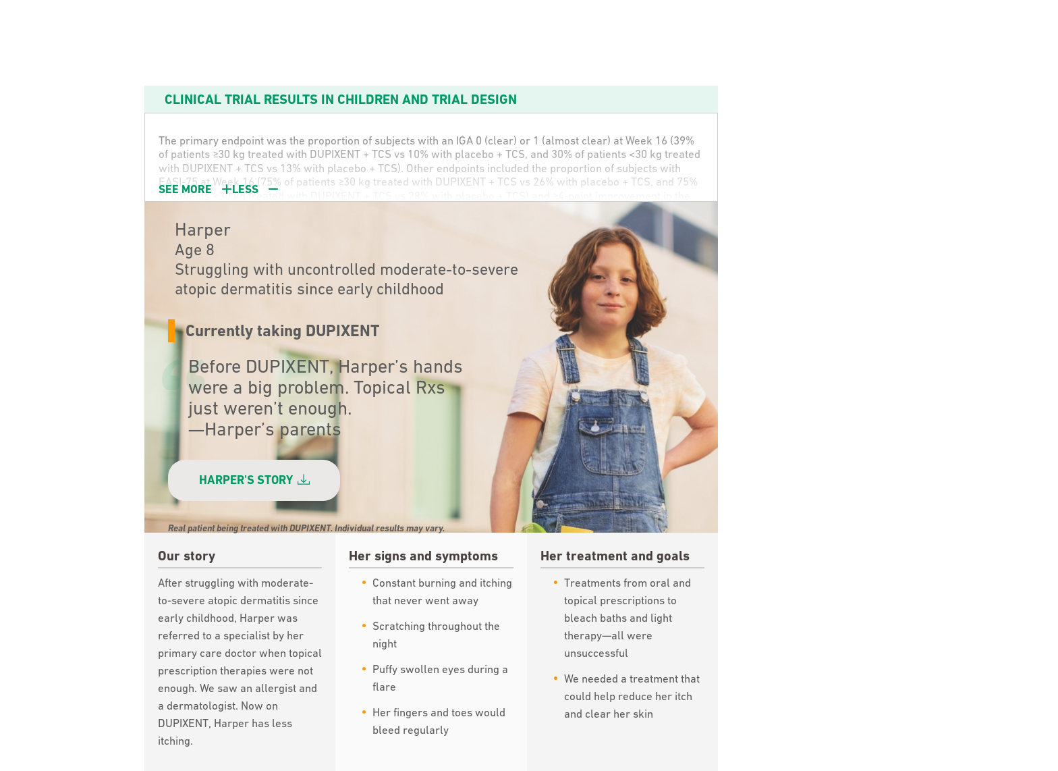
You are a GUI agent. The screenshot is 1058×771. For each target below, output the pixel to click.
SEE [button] (219, 189)
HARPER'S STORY (254, 480)
